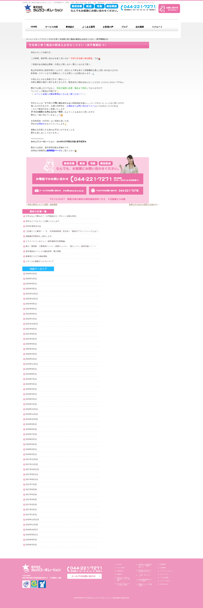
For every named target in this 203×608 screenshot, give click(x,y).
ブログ (124, 27)
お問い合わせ (164, 584)
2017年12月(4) (32, 459)
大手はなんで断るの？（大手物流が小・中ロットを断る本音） (52, 216)
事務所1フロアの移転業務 (36, 256)
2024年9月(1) (31, 284)
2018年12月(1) (32, 409)
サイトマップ (164, 574)
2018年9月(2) (31, 424)
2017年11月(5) (32, 464)
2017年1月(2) (31, 514)
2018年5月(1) (31, 439)
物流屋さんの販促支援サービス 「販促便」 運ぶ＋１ (145, 566)
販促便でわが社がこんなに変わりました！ (145, 571)
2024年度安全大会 (33, 226)
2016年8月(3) (31, 540)
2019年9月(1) (31, 369)
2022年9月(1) (31, 304)
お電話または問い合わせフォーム (81, 106)
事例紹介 (70, 27)
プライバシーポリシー (167, 571)
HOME (34, 27)
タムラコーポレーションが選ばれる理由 (123, 584)
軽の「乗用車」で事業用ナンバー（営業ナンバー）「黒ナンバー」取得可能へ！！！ (61, 246)
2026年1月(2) (31, 273)
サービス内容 (51, 27)
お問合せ (41, 124)
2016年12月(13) (32, 519)
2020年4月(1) (31, 349)
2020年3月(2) (31, 354)
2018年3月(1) (31, 449)
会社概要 (140, 27)
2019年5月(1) (31, 384)
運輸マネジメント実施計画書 (145, 584)
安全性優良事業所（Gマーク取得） (145, 580)
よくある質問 (88, 27)
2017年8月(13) (32, 479)
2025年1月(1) (31, 279)
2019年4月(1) (31, 389)
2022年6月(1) (31, 314)
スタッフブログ (40, 39)
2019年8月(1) (31, 374)
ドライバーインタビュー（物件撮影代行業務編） (46, 241)
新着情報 (163, 564)
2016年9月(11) (32, 535)
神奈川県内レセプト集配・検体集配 (42, 204)
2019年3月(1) (31, 394)
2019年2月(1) (31, 399)
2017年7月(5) (31, 484)
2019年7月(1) (31, 379)
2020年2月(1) (31, 359)
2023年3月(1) (31, 289)
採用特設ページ (54, 150)
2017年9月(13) (32, 474)
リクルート (157, 27)
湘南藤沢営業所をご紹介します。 (39, 236)
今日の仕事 (53, 39)
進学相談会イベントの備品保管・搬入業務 (43, 251)
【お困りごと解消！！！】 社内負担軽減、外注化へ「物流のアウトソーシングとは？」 (63, 231)
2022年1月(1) (31, 319)
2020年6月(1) (31, 344)
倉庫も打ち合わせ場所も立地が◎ (143, 204)
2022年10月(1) (32, 299)
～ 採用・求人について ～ (145, 575)
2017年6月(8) (31, 489)
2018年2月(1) (31, 454)
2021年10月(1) (32, 324)
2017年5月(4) (31, 494)
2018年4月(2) (31, 444)
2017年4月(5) (31, 499)
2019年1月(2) (31, 404)
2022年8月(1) (31, 309)
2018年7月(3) (31, 434)
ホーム (29, 39)
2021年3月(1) (31, 339)
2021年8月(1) (31, 334)
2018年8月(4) (31, 429)
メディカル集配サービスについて (39, 261)
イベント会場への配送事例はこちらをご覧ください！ (58, 94)
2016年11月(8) (32, 524)
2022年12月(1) (32, 294)
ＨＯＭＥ (119, 564)
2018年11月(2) (32, 414)
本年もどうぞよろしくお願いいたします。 (43, 221)
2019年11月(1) (32, 364)
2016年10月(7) (32, 529)
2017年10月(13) (32, 469)
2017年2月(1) (31, 509)
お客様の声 (108, 27)
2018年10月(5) (32, 419)
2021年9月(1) (31, 329)
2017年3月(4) (31, 504)
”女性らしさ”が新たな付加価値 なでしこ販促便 (123, 579)
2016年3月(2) (31, 545)
